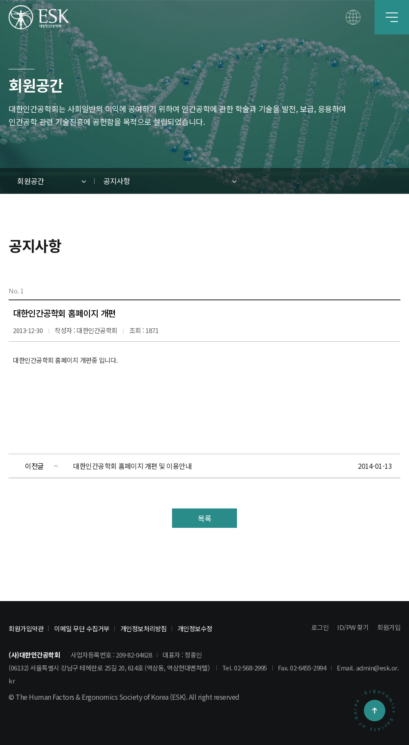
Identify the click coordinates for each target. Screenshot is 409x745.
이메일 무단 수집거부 (82, 628)
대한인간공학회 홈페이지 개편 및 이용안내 (132, 466)
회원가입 (388, 627)
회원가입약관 (26, 628)
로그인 (320, 627)
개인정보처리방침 (143, 628)
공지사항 (116, 180)
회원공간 (30, 180)
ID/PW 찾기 (353, 627)
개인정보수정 (195, 628)
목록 (204, 518)
